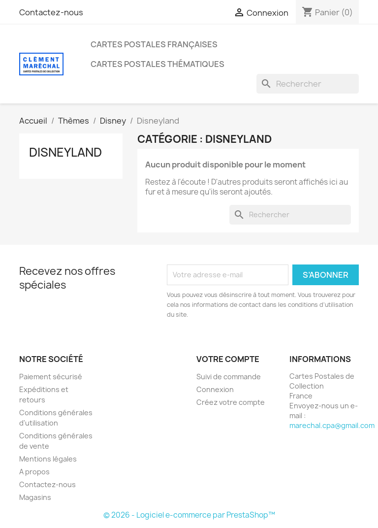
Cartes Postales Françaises (154, 44)
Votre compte (227, 359)
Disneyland (65, 152)
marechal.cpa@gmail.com (332, 425)
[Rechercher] (307, 84)
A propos (34, 471)
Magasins (35, 497)
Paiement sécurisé (50, 376)
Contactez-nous (51, 12)
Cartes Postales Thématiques (157, 64)
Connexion (215, 389)
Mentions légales (48, 458)
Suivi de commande (228, 376)
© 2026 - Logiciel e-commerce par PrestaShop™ (189, 515)
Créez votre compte (230, 402)
